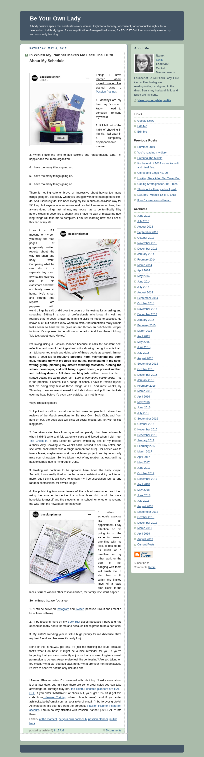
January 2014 (145, 254)
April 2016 (143, 396)
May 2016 (143, 402)
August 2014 (145, 292)
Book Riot (74, 621)
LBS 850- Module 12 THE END (156, 194)
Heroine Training (54, 697)
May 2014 (143, 276)
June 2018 (143, 495)
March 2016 (144, 391)
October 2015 (145, 369)
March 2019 (144, 528)
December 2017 (147, 478)
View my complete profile (154, 100)
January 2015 (145, 319)
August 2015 (145, 358)
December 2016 (147, 435)
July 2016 (143, 413)
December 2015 (147, 374)
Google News (145, 120)
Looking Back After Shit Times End (158, 178)
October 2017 (145, 473)
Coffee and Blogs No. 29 (152, 172)
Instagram (63, 609)
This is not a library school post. (157, 189)
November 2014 (147, 309)
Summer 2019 (146, 147)
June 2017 (143, 467)
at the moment (48, 719)
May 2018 (143, 489)
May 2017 (143, 462)
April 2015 (143, 336)
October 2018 (145, 517)
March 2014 (144, 265)
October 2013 (145, 237)
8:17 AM (59, 730)
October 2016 (145, 424)
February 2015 (146, 325)
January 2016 (145, 380)
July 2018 (143, 500)
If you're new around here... (154, 200)
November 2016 (147, 429)
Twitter (79, 609)
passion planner (98, 719)
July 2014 (143, 287)
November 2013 (147, 243)
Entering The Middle (149, 158)
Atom (152, 567)
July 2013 (143, 221)
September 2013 (147, 232)
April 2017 (143, 456)
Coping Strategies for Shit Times (157, 184)
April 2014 (143, 270)
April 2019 (143, 533)
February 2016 (146, 385)
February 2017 (146, 446)
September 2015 (147, 363)
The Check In (38, 440)
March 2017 (144, 451)
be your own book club (73, 719)
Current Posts (145, 544)
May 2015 (143, 341)
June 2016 (143, 407)
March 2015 (144, 330)
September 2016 (147, 418)
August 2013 (145, 226)
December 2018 (147, 522)
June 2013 (143, 215)
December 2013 (147, 248)
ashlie (159, 59)
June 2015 (143, 347)
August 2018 (145, 506)
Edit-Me (142, 126)
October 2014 (145, 303)
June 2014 (143, 281)
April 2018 (143, 484)
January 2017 (145, 440)
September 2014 (147, 298)
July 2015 (143, 352)
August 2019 (145, 539)
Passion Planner (106, 91)
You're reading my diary (152, 152)
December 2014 (147, 314)
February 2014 (146, 259)
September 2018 (147, 511)
